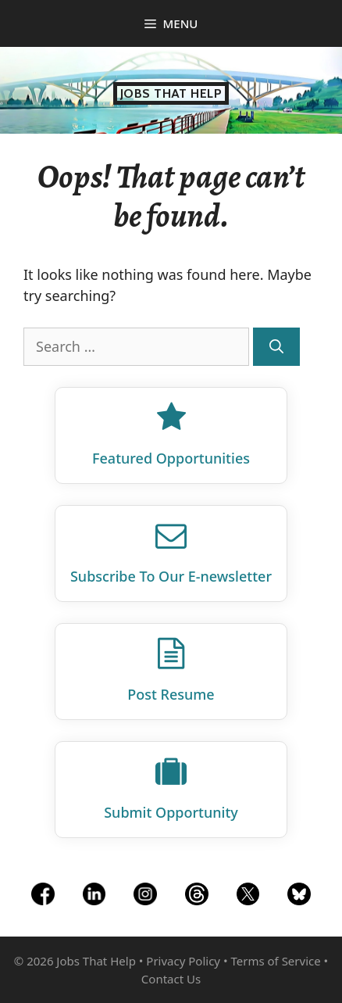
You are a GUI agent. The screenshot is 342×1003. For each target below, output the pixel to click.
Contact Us (171, 979)
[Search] (276, 347)
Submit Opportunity (171, 812)
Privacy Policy (183, 961)
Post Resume (170, 694)
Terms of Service (275, 961)
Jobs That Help (171, 93)
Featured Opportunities (171, 458)
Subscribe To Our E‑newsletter (171, 576)
